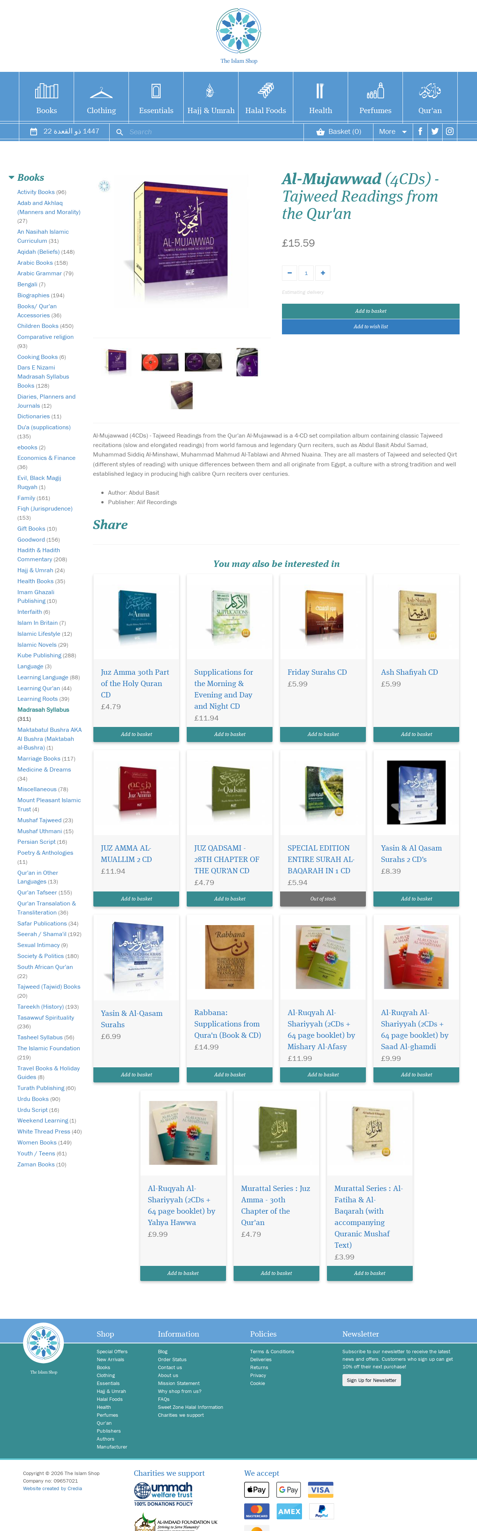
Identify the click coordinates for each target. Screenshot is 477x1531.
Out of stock (323, 899)
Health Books (41, 581)
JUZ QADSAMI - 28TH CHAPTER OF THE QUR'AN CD (227, 860)
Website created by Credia (52, 1488)
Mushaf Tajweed (45, 820)
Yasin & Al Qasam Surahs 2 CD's (411, 854)
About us (168, 1375)
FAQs (164, 1399)
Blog (162, 1351)
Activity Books (41, 192)
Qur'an (430, 111)
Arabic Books (42, 262)
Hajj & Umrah (211, 111)
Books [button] (30, 178)
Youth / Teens (42, 1153)
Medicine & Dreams (44, 773)
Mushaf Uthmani (45, 831)
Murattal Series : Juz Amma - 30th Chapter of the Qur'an (275, 1206)
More (393, 131)
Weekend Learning (46, 1120)
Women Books (44, 1142)
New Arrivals (110, 1359)
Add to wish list (371, 326)
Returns (259, 1367)
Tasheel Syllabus (45, 1037)
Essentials (156, 111)
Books (46, 111)
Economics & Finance (46, 461)
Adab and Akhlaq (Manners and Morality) (49, 212)
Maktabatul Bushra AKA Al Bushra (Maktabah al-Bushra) (49, 738)
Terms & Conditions (272, 1351)
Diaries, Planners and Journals (46, 401)
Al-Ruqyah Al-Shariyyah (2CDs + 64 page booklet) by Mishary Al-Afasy (321, 1030)
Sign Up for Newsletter (371, 1380)
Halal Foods (265, 111)
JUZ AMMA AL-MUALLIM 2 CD (126, 854)
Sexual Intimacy (42, 945)
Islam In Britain (41, 622)
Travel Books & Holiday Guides (48, 1072)
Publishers (109, 1430)
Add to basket (370, 311)
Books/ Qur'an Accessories (39, 310)
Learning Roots (43, 698)
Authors (106, 1438)
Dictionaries (39, 416)
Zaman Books (41, 1164)
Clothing (101, 111)
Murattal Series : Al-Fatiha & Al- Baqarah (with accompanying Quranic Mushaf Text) (369, 1217)
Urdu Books (38, 1099)
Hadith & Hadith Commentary (42, 554)
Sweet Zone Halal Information (190, 1407)
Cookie (257, 1383)
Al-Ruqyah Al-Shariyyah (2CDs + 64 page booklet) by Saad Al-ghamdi (415, 1030)
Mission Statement (179, 1383)
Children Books (45, 325)
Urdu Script (38, 1110)
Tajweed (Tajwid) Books (49, 990)
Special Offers (112, 1351)
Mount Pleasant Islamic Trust (49, 804)
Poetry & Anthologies (45, 856)
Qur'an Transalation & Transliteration (46, 907)
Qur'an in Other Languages (37, 877)
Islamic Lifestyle (44, 633)
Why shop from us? (179, 1391)
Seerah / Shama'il (49, 934)
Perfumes (375, 111)
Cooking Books (41, 356)
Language (34, 666)
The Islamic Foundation (48, 1052)
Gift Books (37, 528)
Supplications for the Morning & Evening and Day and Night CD (223, 690)
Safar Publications (47, 923)
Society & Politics (48, 956)
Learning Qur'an (44, 688)
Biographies (40, 295)
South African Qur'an (45, 971)
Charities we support (181, 1414)
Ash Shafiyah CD (409, 673)
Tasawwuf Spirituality (45, 1021)
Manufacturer (112, 1446)
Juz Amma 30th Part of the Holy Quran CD (135, 684)
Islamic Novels (42, 644)
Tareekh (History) (48, 1006)
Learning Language (48, 677)
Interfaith (33, 611)
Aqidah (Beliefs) (45, 251)
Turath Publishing (46, 1088)
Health (320, 111)
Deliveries (261, 1359)
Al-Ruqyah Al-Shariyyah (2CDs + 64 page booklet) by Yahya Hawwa (181, 1206)
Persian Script (42, 841)
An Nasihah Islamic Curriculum (43, 236)
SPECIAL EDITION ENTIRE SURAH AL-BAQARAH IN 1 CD (321, 860)
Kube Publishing (46, 655)
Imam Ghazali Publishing (37, 596)
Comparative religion (45, 340)
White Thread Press (49, 1131)
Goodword (38, 539)
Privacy (258, 1375)
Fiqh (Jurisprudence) (45, 512)
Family (33, 498)
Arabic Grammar (45, 273)
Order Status (172, 1359)
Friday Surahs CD (317, 673)
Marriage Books (46, 758)
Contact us (170, 1367)
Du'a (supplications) (44, 431)
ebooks (31, 447)
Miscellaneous (42, 789)
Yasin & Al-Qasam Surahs (132, 1019)
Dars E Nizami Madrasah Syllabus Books (43, 376)
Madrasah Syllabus (43, 713)
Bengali (31, 284)
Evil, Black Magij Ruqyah (39, 482)
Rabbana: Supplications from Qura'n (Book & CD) (227, 1024)
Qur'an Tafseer (44, 892)
